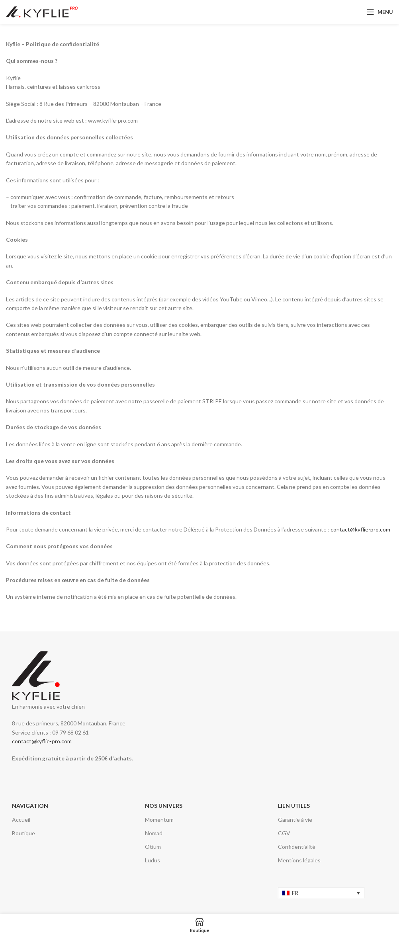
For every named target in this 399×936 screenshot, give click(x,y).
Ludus (152, 860)
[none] (321, 892)
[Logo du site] (42, 11)
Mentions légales (299, 860)
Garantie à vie (295, 819)
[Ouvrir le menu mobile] (379, 12)
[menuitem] (321, 892)
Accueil (21, 819)
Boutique (23, 833)
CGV (284, 833)
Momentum (159, 819)
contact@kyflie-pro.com (360, 529)
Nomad (153, 833)
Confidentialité (296, 846)
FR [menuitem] (295, 892)
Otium (153, 846)
